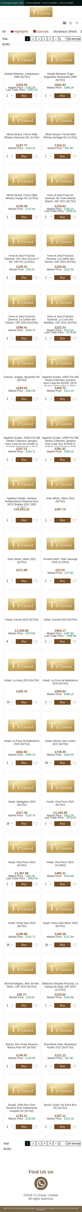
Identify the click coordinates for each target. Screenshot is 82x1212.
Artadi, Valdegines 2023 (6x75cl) (22, 803)
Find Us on (41, 1172)
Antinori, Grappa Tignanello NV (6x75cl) (22, 379)
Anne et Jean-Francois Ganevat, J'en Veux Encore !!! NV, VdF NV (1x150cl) (21, 258)
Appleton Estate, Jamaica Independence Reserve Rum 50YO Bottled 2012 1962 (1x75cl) (21, 502)
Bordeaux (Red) (65, 31)
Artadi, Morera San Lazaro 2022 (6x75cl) (60, 742)
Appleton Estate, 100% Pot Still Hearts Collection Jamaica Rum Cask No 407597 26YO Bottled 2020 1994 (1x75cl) (60, 381)
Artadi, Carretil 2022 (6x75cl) (21, 619)
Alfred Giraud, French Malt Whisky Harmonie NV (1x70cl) (21, 136)
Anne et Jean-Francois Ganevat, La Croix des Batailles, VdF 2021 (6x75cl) (60, 319)
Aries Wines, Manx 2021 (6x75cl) (21, 561)
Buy (23, 95)
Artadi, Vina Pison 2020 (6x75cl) (60, 803)
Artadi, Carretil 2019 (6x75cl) (60, 619)
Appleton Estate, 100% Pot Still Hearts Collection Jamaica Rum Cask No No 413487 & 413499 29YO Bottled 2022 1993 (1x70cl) (21, 441)
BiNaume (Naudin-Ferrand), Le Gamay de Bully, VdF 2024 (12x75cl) (60, 986)
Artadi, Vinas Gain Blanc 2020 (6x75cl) (60, 925)
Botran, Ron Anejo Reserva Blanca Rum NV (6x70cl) (22, 1046)
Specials (42, 31)
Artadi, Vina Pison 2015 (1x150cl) (60, 864)
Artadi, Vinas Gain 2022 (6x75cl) (22, 925)
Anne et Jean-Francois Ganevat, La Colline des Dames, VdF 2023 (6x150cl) (21, 319)
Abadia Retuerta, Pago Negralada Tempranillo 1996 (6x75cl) (60, 77)
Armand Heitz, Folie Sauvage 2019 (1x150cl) (60, 561)
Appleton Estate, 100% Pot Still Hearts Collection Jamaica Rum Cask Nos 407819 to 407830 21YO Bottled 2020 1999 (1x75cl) (60, 441)
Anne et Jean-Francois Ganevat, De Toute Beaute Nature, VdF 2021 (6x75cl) (60, 198)
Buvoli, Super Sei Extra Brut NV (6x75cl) (60, 1106)
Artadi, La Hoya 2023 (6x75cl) (21, 680)
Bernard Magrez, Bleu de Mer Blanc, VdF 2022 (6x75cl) (22, 985)
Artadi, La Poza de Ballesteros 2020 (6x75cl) (60, 682)
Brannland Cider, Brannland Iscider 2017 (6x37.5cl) (60, 1046)
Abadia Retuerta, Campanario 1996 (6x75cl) (21, 75)
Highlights (21, 31)
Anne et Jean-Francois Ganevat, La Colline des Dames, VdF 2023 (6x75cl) (60, 258)
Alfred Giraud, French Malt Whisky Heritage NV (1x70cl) (60, 136)
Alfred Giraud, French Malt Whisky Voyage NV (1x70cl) (21, 197)
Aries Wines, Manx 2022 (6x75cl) (60, 500)
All (4, 31)
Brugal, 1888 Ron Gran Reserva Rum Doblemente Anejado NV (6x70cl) (21, 1108)
